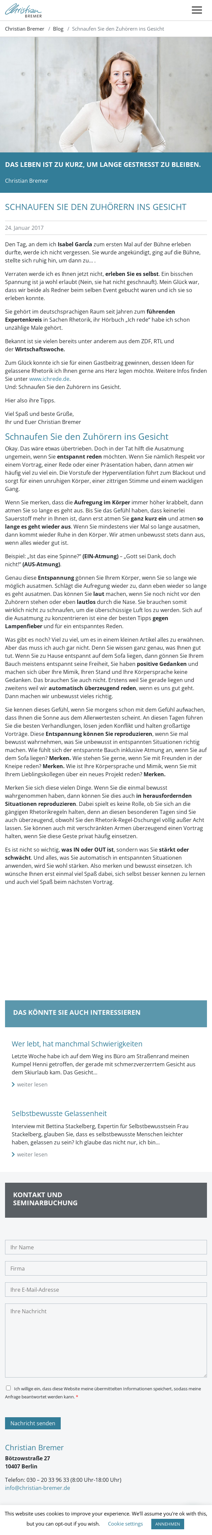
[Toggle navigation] (197, 10)
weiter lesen (32, 1084)
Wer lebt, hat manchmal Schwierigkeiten (77, 1043)
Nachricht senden (32, 1423)
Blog (58, 28)
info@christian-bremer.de (37, 1488)
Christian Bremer (24, 28)
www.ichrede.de (49, 379)
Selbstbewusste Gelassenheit (59, 1113)
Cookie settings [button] (125, 1523)
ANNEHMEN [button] (167, 1524)
